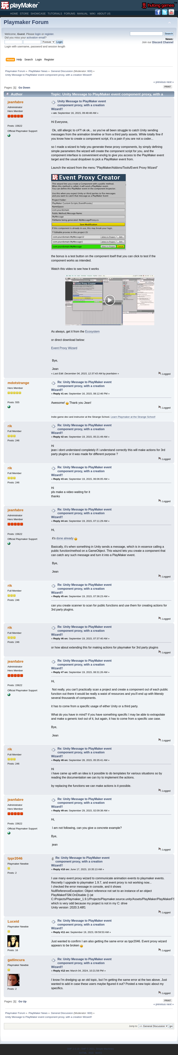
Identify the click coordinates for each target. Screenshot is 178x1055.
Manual (82, 13)
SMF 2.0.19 (73, 1048)
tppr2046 (15, 858)
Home (14, 13)
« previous (160, 82)
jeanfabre (15, 102)
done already (65, 538)
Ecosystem (92, 331)
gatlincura (16, 960)
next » (170, 82)
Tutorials (55, 13)
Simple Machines (105, 1048)
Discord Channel (162, 42)
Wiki (92, 13)
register (49, 34)
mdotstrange (18, 383)
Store (24, 13)
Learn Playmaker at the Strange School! (133, 416)
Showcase (38, 13)
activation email (36, 37)
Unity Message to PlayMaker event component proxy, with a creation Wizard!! (78, 105)
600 (89, 71)
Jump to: (133, 1026)
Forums (69, 13)
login (38, 34)
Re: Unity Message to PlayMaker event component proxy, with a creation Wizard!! (81, 385)
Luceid (13, 921)
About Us (103, 13)
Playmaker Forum (26, 22)
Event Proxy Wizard (64, 348)
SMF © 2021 (87, 1048)
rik (10, 426)
